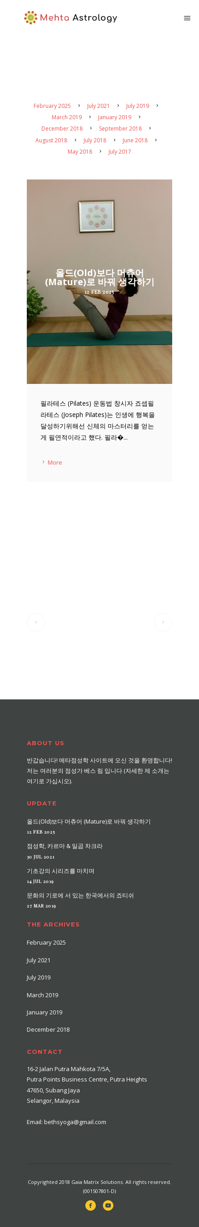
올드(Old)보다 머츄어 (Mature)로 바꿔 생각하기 (89, 821)
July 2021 (98, 106)
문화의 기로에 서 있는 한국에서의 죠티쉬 (80, 895)
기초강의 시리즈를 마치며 (61, 871)
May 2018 (80, 151)
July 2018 (95, 140)
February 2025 (52, 106)
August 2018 (51, 140)
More (51, 462)
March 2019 (67, 117)
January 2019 (114, 117)
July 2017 (120, 151)
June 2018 (135, 140)
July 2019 (137, 106)
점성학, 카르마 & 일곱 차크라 (65, 846)
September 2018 (120, 128)
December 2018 (62, 128)
